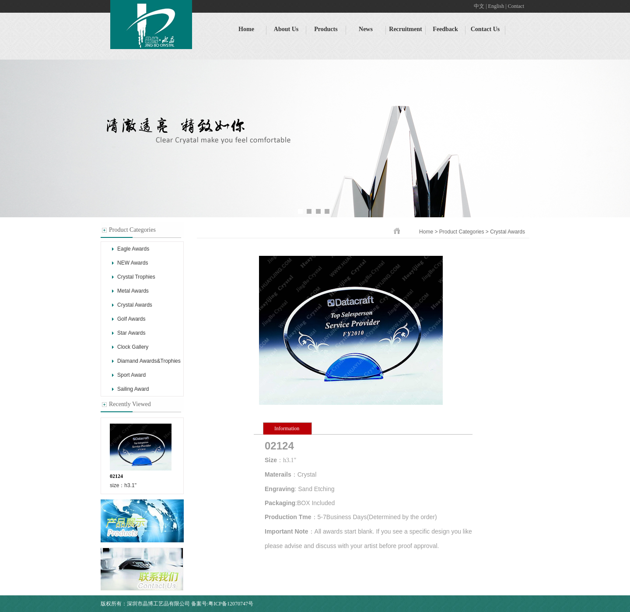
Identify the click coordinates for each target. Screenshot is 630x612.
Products (325, 29)
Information (286, 428)
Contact (516, 6)
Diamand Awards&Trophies (149, 361)
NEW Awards (132, 263)
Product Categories (462, 232)
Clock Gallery (132, 347)
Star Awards (131, 333)
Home (246, 29)
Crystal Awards (134, 305)
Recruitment (405, 29)
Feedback (445, 29)
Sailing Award (133, 389)
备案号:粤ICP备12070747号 (222, 604)
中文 (479, 6)
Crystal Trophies (136, 277)
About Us (286, 29)
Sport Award (131, 375)
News (366, 29)
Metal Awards (133, 291)
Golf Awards (131, 319)
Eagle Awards (133, 249)
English (496, 6)
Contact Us (485, 29)
